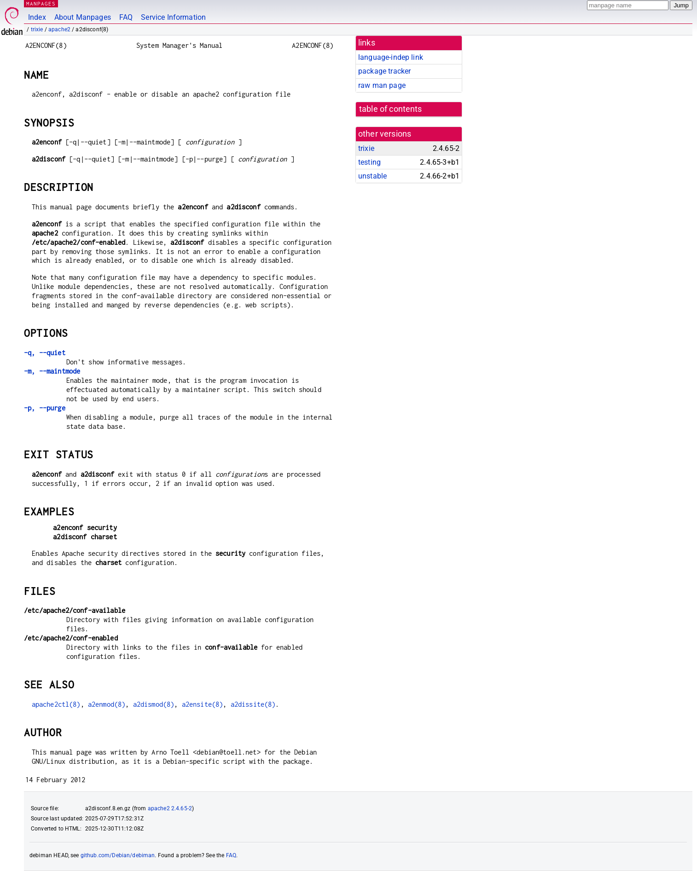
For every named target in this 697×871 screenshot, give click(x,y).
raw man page (382, 85)
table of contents (390, 109)
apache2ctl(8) (56, 704)
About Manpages (82, 17)
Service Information (173, 17)
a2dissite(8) (253, 704)
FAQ (126, 17)
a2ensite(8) (202, 704)
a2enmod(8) (107, 704)
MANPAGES (41, 3)
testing (369, 162)
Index (37, 17)
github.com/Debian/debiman (118, 855)
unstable (372, 176)
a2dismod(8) (153, 704)
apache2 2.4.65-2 (170, 808)
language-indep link (390, 57)
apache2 (59, 29)
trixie (37, 29)
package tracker (384, 71)
